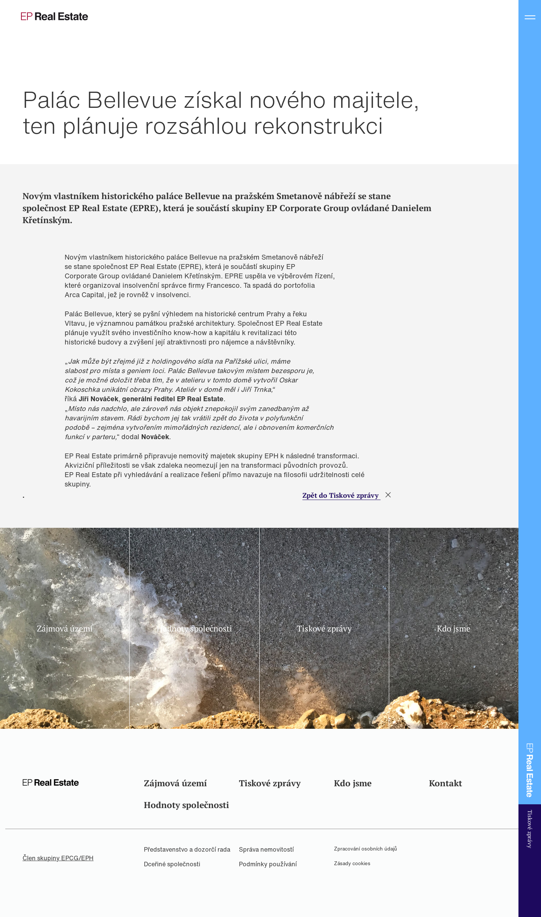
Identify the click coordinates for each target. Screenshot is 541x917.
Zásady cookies (352, 863)
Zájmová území (175, 783)
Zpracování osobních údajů (365, 848)
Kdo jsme (353, 783)
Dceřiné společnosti (172, 864)
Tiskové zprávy (270, 783)
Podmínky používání (268, 864)
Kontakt (445, 783)
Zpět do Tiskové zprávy (341, 495)
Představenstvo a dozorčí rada (187, 849)
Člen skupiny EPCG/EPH (58, 858)
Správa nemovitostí (266, 849)
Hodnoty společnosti (186, 805)
